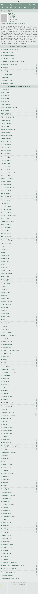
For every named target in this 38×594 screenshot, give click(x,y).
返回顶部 (36, 414)
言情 (20, 5)
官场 (7, 8)
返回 (2, 2)
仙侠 (16, 8)
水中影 (13, 16)
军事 (20, 8)
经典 (11, 5)
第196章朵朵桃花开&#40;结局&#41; (16, 24)
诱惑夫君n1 (10, 11)
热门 (34, 8)
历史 (30, 5)
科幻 (16, 5)
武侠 (25, 5)
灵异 (34, 5)
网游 (25, 8)
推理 (11, 8)
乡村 (7, 5)
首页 (2, 5)
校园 (2, 8)
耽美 (30, 8)
